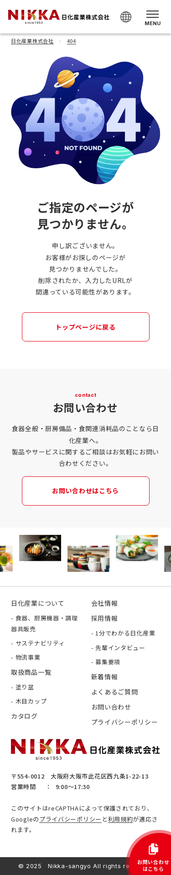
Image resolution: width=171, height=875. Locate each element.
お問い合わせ (111, 706)
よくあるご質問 (114, 691)
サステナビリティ (40, 643)
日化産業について (38, 603)
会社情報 (104, 603)
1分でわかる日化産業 (125, 633)
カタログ (24, 715)
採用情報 (104, 618)
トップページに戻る (85, 326)
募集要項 (107, 661)
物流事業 (28, 657)
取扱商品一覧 (31, 672)
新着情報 (104, 676)
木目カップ (31, 701)
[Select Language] (126, 17)
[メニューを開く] (152, 16)
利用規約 (120, 819)
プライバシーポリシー (70, 819)
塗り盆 (25, 687)
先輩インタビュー (120, 647)
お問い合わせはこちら (85, 490)
